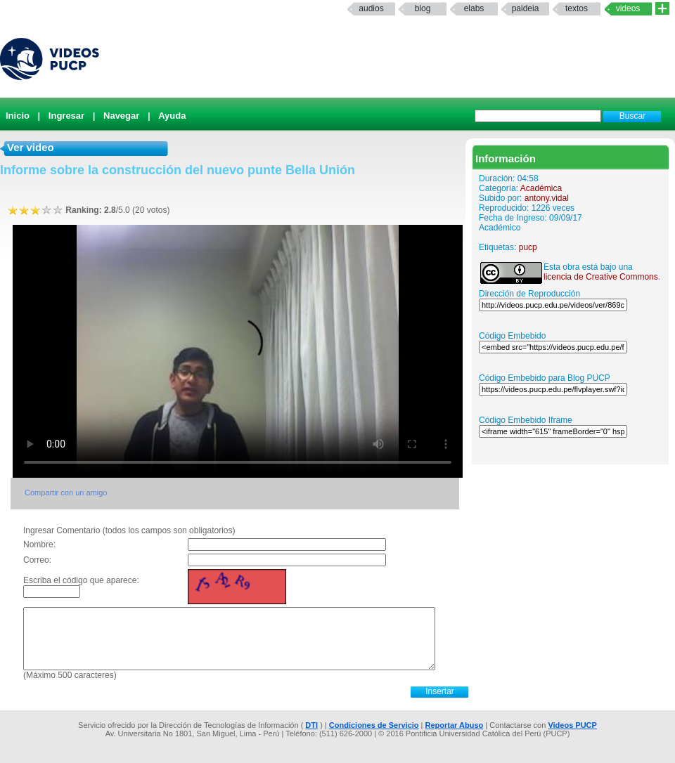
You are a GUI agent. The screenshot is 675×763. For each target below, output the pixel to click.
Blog (423, 8)
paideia (525, 8)
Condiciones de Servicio (374, 725)
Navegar (121, 115)
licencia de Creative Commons (601, 277)
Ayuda (172, 115)
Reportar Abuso (454, 725)
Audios (371, 8)
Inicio (18, 115)
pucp (528, 247)
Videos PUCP (572, 725)
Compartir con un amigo (66, 492)
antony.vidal (547, 198)
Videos (628, 8)
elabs (474, 8)
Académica (541, 188)
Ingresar (66, 115)
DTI (311, 725)
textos (576, 8)
